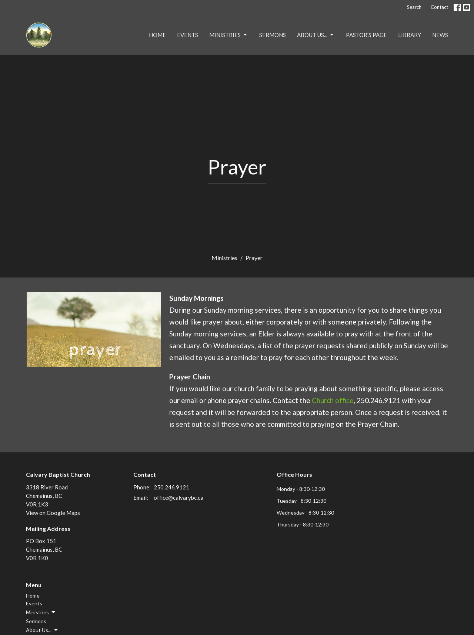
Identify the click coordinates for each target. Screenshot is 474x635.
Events (187, 34)
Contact (439, 7)
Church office (333, 400)
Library (409, 34)
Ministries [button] (41, 612)
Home (157, 34)
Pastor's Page (366, 34)
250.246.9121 (171, 487)
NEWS (440, 34)
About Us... (316, 35)
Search (414, 7)
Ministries (228, 35)
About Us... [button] (42, 630)
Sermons (272, 34)
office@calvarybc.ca (178, 497)
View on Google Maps (53, 512)
